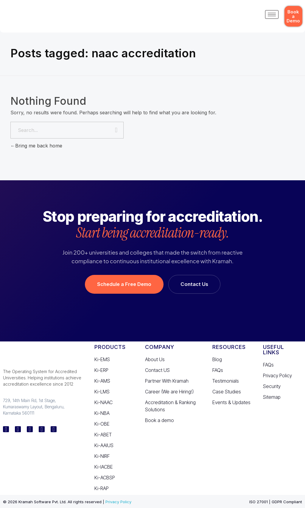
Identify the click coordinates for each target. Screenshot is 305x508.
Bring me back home (36, 146)
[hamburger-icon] (271, 14)
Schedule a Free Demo (124, 284)
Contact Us (194, 284)
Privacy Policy (118, 501)
